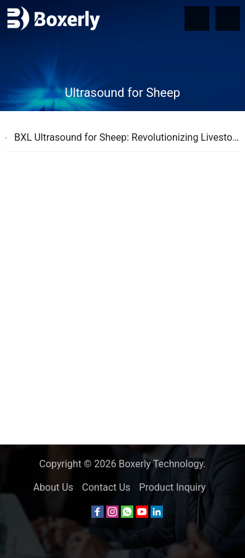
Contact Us (106, 487)
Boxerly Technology (160, 464)
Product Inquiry (172, 487)
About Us (53, 487)
